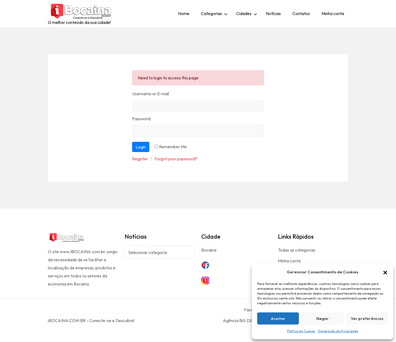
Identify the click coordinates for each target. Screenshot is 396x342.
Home (183, 13)
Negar (322, 318)
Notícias (273, 13)
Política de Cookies (301, 331)
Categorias (211, 13)
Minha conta (332, 13)
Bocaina (208, 250)
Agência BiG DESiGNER (245, 320)
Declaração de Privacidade (338, 331)
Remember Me (173, 146)
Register (140, 158)
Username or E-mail (150, 93)
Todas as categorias (296, 250)
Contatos (301, 13)
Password (141, 118)
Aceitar (278, 318)
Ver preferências (367, 318)
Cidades (244, 13)
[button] (385, 272)
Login (141, 147)
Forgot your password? (175, 158)
